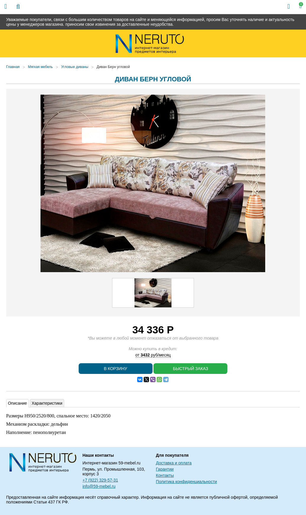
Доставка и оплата (174, 463)
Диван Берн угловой (113, 67)
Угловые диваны (74, 67)
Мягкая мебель (40, 67)
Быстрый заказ (190, 368)
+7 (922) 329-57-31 (100, 480)
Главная (13, 67)
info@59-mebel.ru (99, 486)
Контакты (165, 475)
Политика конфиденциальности (186, 481)
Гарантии (165, 469)
